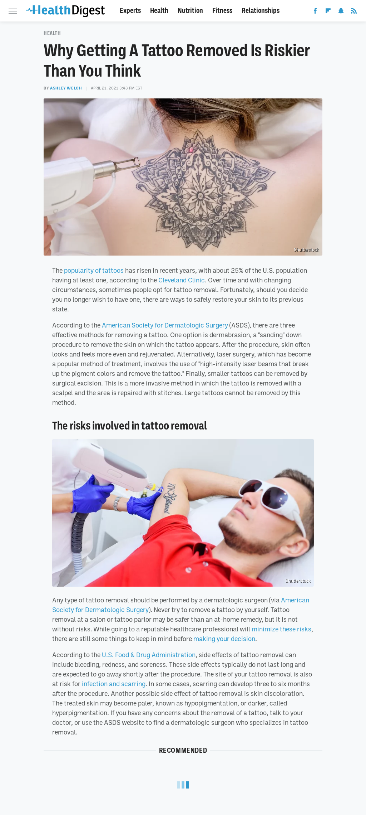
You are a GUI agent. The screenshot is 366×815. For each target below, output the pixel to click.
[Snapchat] (341, 12)
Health (159, 10)
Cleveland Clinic (181, 280)
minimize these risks (281, 629)
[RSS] (353, 12)
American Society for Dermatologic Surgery (165, 325)
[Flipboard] (328, 12)
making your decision (224, 638)
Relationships (261, 10)
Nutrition (190, 10)
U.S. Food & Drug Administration (149, 655)
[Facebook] (315, 12)
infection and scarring (113, 684)
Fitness (222, 10)
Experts (130, 10)
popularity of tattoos (94, 270)
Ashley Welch (66, 88)
